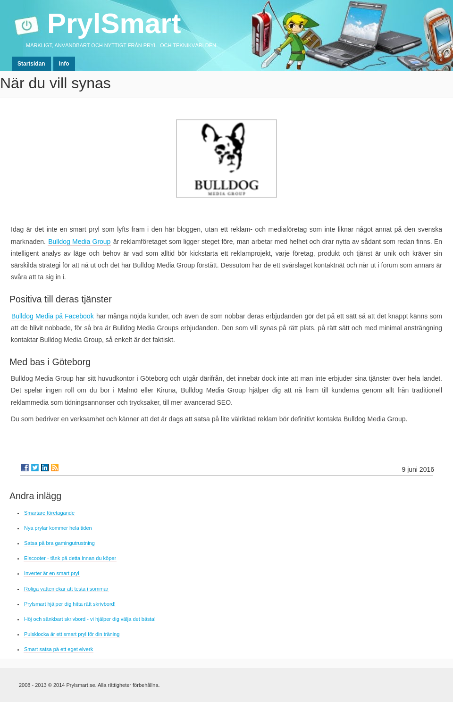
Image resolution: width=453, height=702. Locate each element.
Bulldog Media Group (79, 241)
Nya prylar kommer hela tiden (58, 528)
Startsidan (31, 63)
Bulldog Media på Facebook (52, 316)
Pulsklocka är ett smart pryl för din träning (71, 634)
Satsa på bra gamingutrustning (59, 543)
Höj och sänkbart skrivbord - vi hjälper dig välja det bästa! (90, 619)
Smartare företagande (49, 513)
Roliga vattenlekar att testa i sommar (66, 589)
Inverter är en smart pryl (51, 573)
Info (64, 63)
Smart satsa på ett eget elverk (58, 649)
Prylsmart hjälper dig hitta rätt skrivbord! (70, 604)
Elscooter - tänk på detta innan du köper (70, 558)
